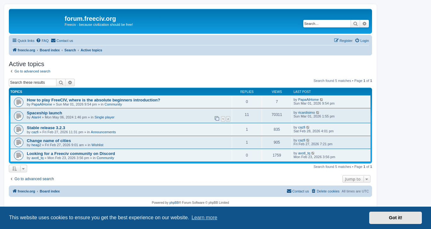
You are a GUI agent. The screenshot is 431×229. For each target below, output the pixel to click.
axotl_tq (38, 158)
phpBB (174, 202)
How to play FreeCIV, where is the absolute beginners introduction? (93, 100)
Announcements (103, 132)
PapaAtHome (42, 104)
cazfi (35, 132)
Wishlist (97, 145)
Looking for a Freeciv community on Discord (71, 153)
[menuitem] (42, 40)
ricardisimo (306, 112)
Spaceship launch (44, 113)
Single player (105, 117)
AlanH (36, 117)
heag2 (36, 145)
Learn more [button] (204, 217)
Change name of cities (49, 140)
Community (113, 104)
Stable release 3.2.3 (46, 127)
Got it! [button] (395, 217)
